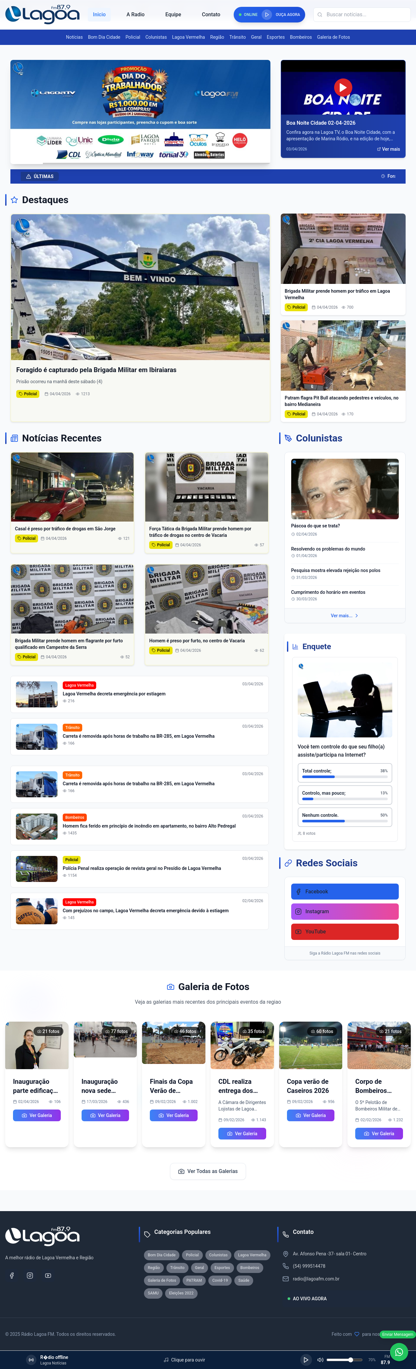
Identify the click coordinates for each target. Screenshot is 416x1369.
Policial (132, 37)
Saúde (243, 1280)
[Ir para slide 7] (156, 158)
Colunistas (156, 37)
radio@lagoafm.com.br (316, 1278)
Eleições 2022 (181, 1293)
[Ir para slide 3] (138, 158)
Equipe (173, 14)
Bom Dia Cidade (104, 37)
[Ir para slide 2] (133, 158)
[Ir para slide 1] (124, 158)
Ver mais (388, 149)
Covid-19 (220, 1280)
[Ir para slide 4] (142, 158)
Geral (256, 37)
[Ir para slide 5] (147, 158)
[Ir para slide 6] (151, 158)
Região (217, 37)
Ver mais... (345, 615)
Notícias (74, 37)
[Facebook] (11, 1275)
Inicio (99, 14)
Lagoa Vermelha (188, 37)
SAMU (153, 1293)
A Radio (135, 14)
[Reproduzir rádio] (267, 14)
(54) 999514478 (309, 1266)
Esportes (276, 37)
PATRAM (194, 1280)
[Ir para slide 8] (161, 158)
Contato (211, 14)
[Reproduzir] (306, 1360)
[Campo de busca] (362, 14)
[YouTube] (48, 1275)
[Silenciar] (320, 1360)
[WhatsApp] (399, 1352)
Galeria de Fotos (333, 37)
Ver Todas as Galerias (208, 1171)
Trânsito (237, 37)
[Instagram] (29, 1275)
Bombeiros (301, 37)
